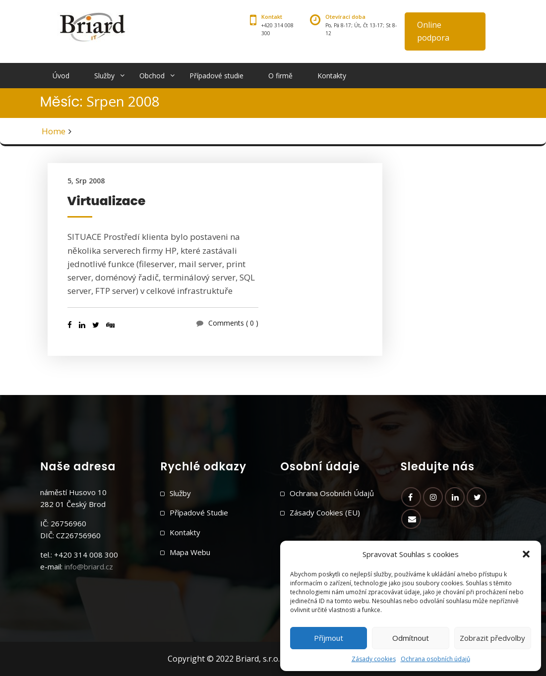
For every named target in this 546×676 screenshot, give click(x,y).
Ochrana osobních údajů (435, 659)
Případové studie (216, 75)
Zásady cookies (374, 659)
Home (53, 131)
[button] (526, 554)
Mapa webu (190, 552)
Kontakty (331, 75)
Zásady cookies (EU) (325, 512)
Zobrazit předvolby (492, 638)
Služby (104, 75)
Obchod (152, 75)
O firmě (280, 75)
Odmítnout (410, 638)
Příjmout (328, 638)
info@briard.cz (88, 566)
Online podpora (433, 31)
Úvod (61, 75)
